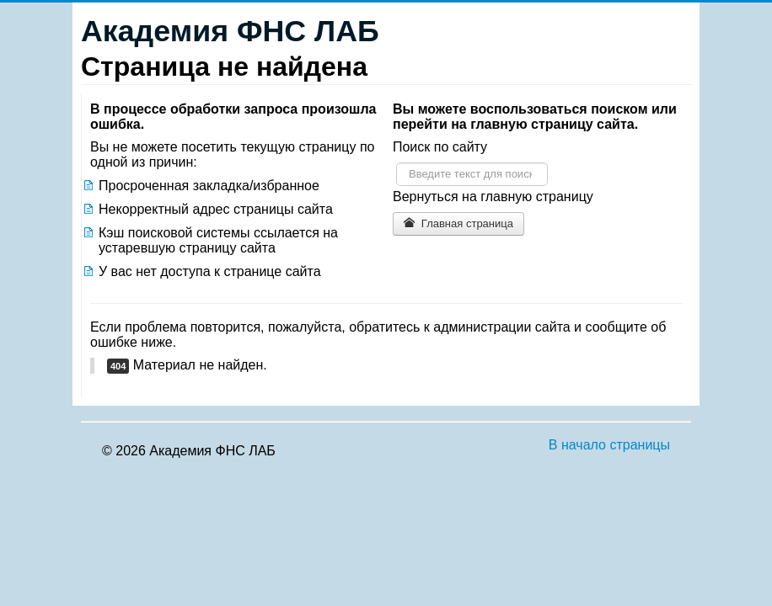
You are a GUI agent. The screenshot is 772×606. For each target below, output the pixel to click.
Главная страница (458, 223)
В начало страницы (609, 445)
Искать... (396, 162)
